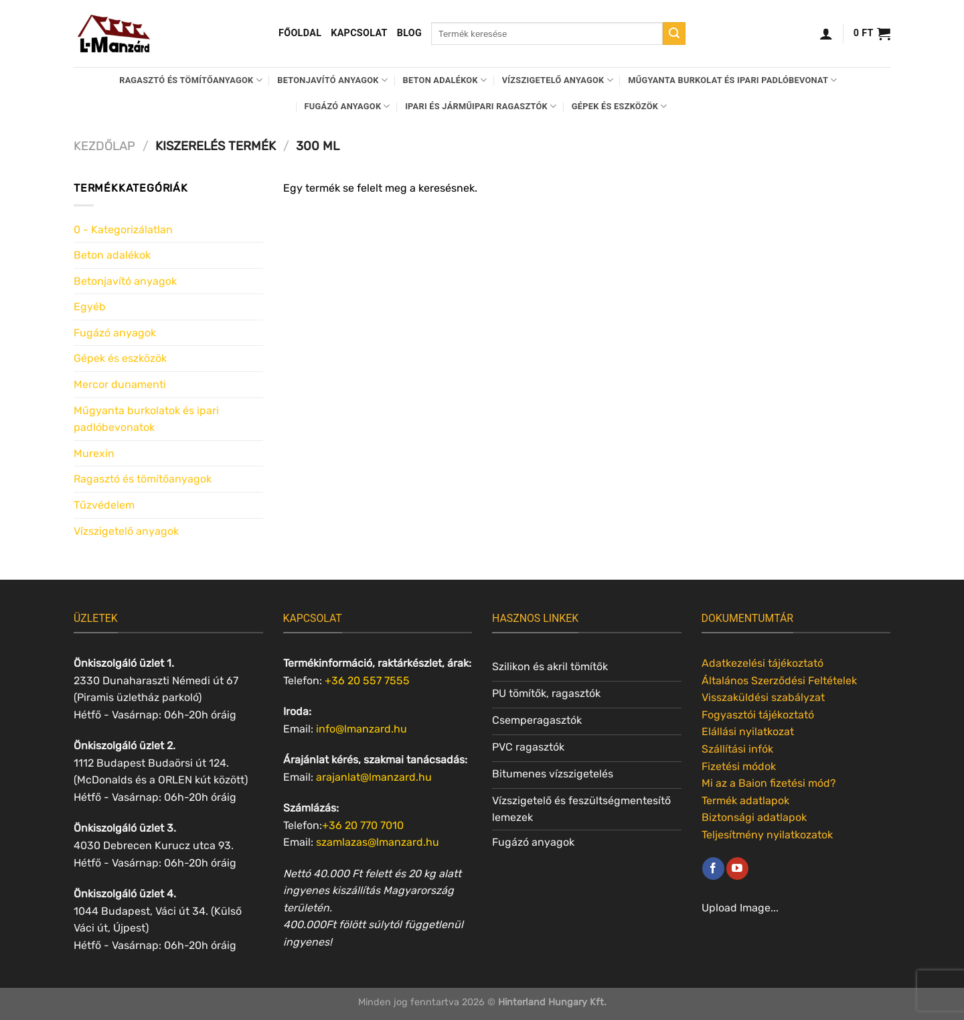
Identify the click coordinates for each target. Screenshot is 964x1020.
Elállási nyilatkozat (748, 731)
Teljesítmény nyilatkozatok (767, 834)
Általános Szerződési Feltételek (779, 680)
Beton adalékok (445, 80)
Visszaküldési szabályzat (763, 697)
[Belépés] (826, 33)
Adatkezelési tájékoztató (762, 663)
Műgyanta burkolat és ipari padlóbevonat (732, 80)
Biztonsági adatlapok (754, 817)
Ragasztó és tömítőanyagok (190, 80)
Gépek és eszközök (619, 106)
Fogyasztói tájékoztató (758, 714)
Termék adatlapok (745, 800)
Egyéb (90, 306)
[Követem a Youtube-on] (737, 868)
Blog (409, 33)
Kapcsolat (359, 33)
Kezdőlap (104, 146)
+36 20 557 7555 (367, 680)
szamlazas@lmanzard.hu (377, 842)
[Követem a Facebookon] (713, 868)
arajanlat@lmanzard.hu (374, 777)
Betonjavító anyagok (332, 80)
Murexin (94, 453)
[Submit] (674, 33)
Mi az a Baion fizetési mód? (769, 783)
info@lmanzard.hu (361, 728)
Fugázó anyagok (347, 106)
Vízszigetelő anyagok (557, 80)
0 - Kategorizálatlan (123, 229)
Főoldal (299, 33)
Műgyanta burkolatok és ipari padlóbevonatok (146, 419)
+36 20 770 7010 (363, 825)
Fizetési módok (739, 766)
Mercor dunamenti (120, 384)
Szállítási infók (737, 749)
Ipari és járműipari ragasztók (480, 106)
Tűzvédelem (104, 505)
